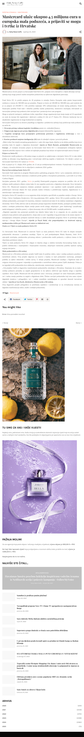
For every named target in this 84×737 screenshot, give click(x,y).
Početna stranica (9, 12)
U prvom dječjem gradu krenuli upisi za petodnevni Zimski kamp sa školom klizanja (47, 642)
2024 (42, 722)
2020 (42, 706)
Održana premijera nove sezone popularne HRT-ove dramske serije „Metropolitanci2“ (44, 678)
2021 (42, 710)
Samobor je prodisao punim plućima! (32, 595)
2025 (42, 726)
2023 (42, 718)
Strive (30, 181)
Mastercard (23, 12)
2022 (42, 714)
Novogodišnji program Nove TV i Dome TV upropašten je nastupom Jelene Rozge (47, 607)
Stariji (78, 323)
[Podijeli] (80, 32)
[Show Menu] (3, 4)
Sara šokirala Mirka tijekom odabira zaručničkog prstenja (40, 619)
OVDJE (31, 162)
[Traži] (81, 4)
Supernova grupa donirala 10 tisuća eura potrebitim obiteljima (42, 630)
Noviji (6, 323)
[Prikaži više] (47, 299)
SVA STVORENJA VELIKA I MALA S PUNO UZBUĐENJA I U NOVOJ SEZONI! (47, 654)
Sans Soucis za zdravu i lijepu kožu (31, 690)
